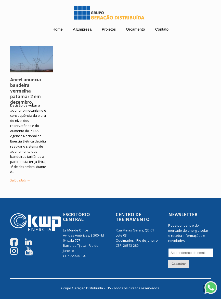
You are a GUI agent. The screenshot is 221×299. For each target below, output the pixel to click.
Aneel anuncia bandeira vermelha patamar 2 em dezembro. (25, 91)
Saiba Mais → (20, 180)
